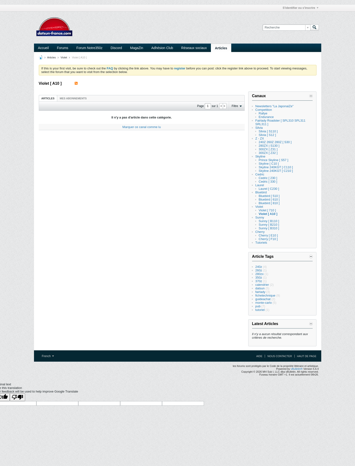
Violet (64, 57)
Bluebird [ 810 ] (269, 203)
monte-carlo (263, 302)
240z (258, 267)
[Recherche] (286, 27)
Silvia (259, 127)
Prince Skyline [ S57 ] (273, 160)
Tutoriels (261, 242)
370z (258, 281)
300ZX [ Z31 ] (268, 149)
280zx (259, 274)
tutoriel (260, 310)
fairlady (260, 292)
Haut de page (306, 356)
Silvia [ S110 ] (268, 131)
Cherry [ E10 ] (268, 235)
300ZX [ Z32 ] (268, 153)
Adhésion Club (162, 48)
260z (258, 270)
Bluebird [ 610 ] (269, 199)
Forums (62, 48)
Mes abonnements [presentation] (73, 98)
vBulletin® (297, 368)
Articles (221, 48)
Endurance (266, 117)
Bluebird (261, 192)
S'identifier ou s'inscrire (300, 8)
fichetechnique (265, 295)
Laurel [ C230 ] (269, 189)
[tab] (48, 98)
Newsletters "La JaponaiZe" (274, 106)
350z (258, 277)
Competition (263, 110)
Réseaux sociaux (194, 48)
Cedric (260, 174)
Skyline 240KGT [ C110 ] (276, 167)
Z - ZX (259, 138)
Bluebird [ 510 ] (269, 196)
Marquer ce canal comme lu (141, 127)
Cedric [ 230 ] (268, 178)
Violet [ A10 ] (268, 214)
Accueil (43, 48)
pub (258, 306)
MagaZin (136, 48)
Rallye (263, 113)
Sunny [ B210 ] (269, 224)
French (48, 356)
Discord (116, 48)
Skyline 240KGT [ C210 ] (276, 171)
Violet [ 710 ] (267, 210)
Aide (259, 356)
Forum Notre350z (89, 48)
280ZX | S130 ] (269, 145)
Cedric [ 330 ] (268, 181)
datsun (260, 288)
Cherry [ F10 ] (268, 239)
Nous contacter (279, 356)
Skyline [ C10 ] (269, 163)
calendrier (262, 284)
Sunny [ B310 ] (269, 228)
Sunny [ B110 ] (269, 221)
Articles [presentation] (48, 98)
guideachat (263, 299)
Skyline (260, 156)
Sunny (259, 217)
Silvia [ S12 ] (267, 135)
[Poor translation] (17, 397)
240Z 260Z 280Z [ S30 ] (275, 142)
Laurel (259, 185)
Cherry (260, 232)
